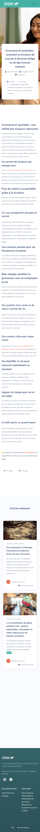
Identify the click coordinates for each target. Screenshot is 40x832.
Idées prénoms (27, 796)
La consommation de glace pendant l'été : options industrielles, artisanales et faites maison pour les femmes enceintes (19, 629)
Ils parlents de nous (29, 807)
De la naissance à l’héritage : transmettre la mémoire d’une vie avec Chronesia (19, 550)
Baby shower (27, 805)
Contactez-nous (8, 793)
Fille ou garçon (27, 793)
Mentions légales (23, 828)
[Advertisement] (20, 693)
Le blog (23, 81)
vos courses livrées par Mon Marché (19, 170)
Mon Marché (29, 452)
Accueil (10, 81)
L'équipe (5, 796)
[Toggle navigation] (34, 4)
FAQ (12, 828)
